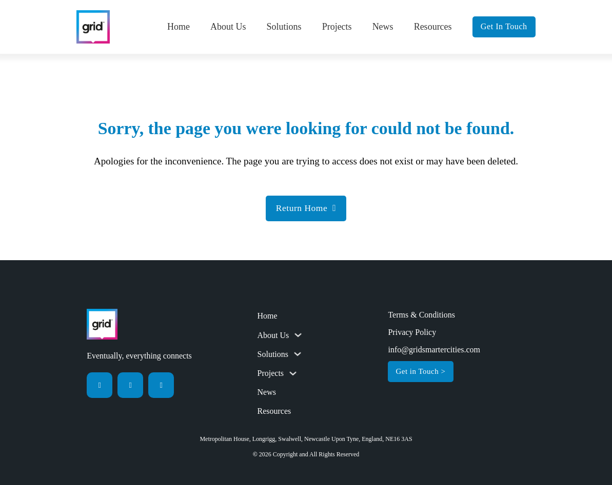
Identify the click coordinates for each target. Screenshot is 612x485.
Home (178, 27)
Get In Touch (504, 26)
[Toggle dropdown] (298, 335)
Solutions (284, 27)
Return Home (306, 208)
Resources (433, 27)
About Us (228, 27)
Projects (337, 27)
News (382, 27)
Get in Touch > (420, 371)
